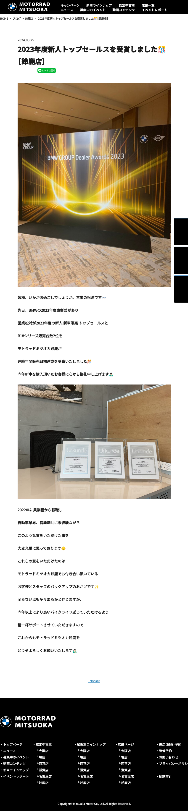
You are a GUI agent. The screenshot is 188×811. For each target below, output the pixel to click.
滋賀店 (43, 770)
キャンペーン (70, 5)
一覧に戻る (94, 680)
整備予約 (165, 750)
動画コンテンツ (123, 10)
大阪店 (43, 750)
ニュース (67, 10)
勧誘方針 (165, 776)
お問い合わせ (168, 757)
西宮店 (43, 763)
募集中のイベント (93, 10)
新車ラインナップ (99, 5)
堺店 (42, 757)
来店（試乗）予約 (170, 744)
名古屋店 (45, 776)
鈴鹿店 (43, 782)
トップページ (12, 744)
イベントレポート (154, 10)
